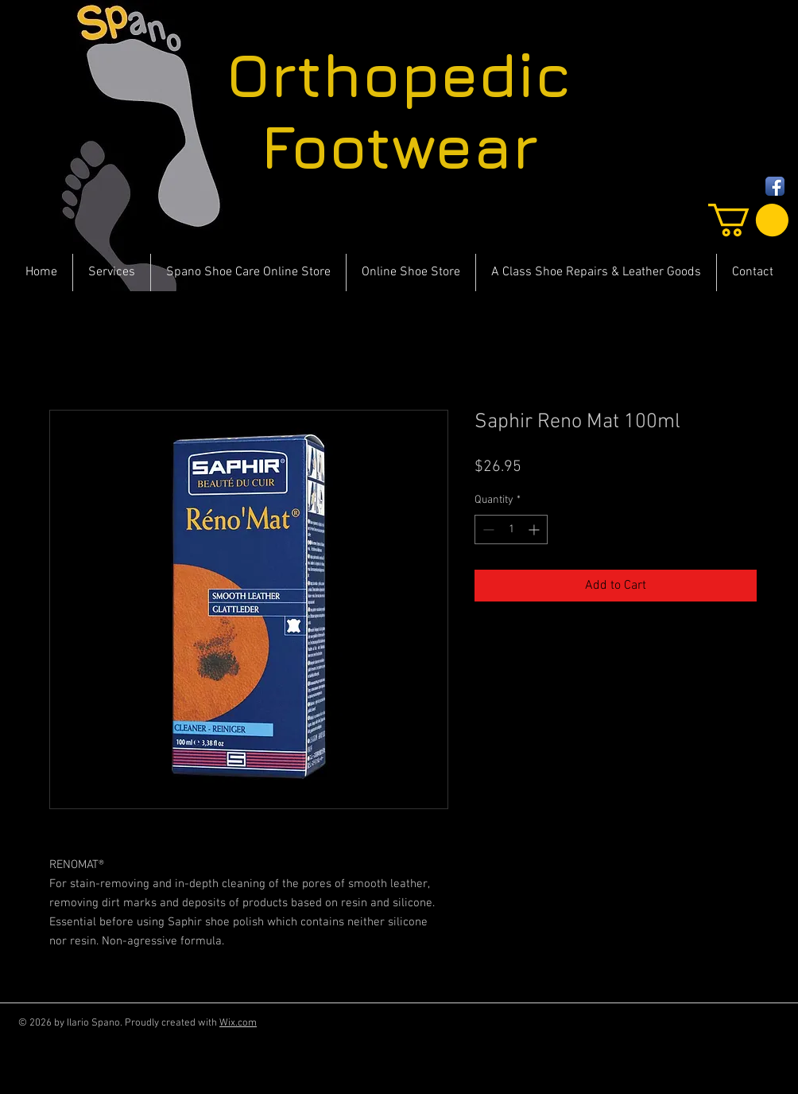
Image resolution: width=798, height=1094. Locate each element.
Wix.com (238, 1023)
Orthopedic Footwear (399, 110)
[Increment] (535, 529)
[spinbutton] (511, 529)
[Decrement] (487, 529)
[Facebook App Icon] (774, 186)
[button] (748, 220)
